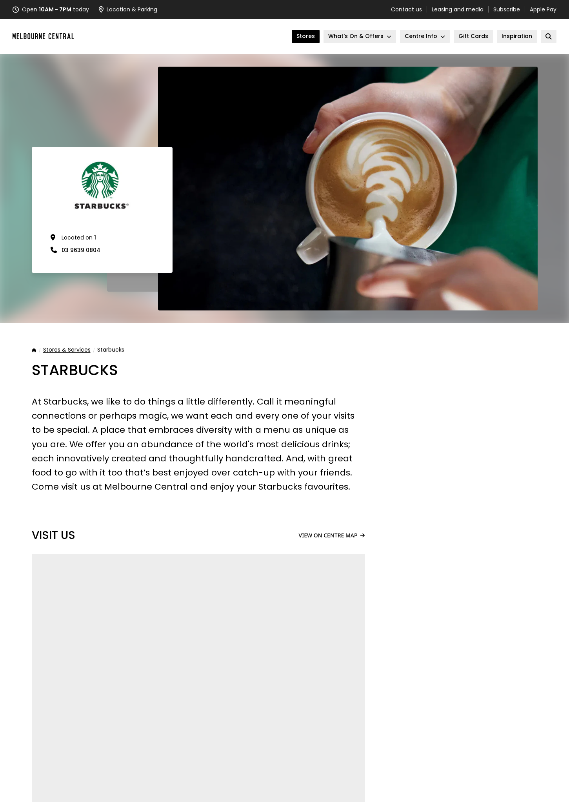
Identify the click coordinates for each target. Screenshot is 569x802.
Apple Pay (543, 9)
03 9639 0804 (81, 250)
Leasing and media (458, 9)
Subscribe (506, 9)
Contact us (406, 9)
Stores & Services (67, 350)
